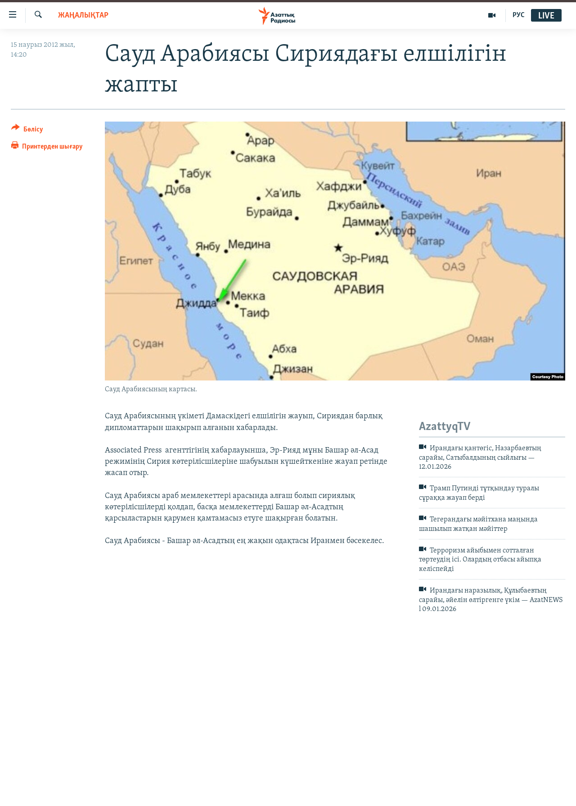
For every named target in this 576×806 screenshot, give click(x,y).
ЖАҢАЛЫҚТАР (83, 15)
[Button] (27, 131)
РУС (519, 15)
